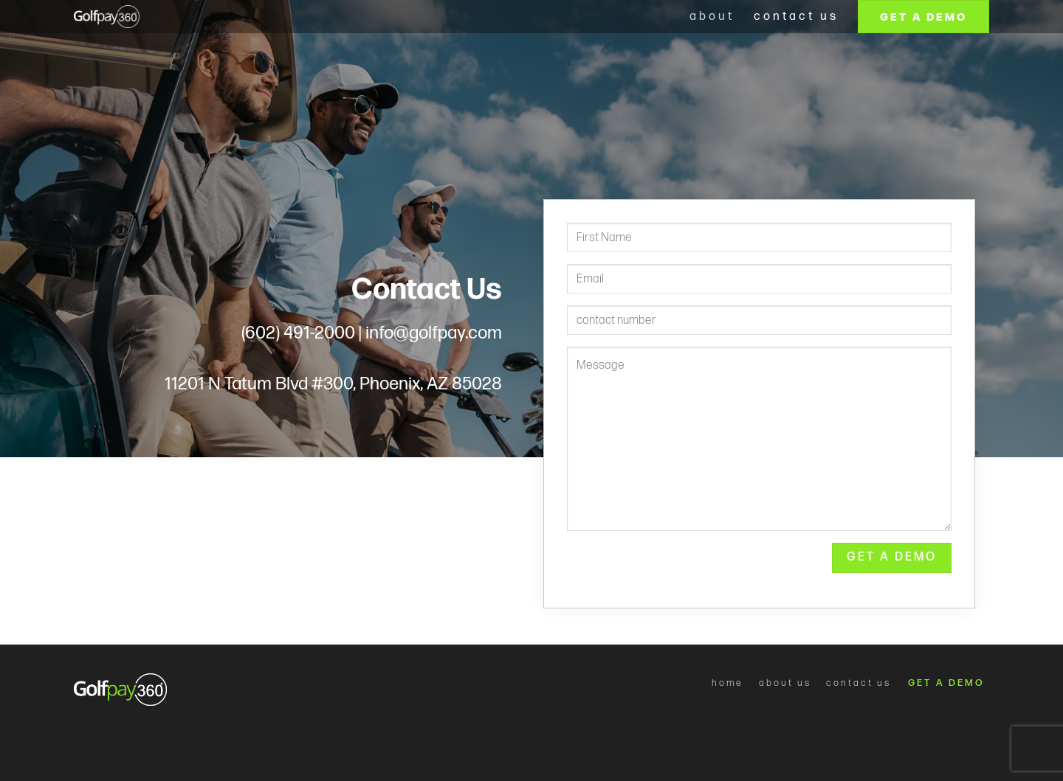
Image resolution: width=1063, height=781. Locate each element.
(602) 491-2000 (298, 333)
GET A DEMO (948, 683)
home (727, 683)
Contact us (796, 17)
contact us (858, 683)
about (712, 17)
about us (785, 683)
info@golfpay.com (433, 333)
